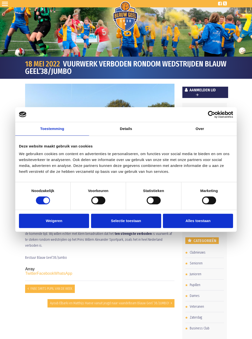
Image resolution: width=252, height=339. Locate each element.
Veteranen (197, 307)
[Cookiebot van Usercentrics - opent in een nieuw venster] (211, 114)
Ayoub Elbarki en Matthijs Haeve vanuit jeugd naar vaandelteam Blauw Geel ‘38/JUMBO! (109, 303)
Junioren (195, 274)
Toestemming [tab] (52, 129)
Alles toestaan (198, 221)
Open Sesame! (6, 3)
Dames (195, 296)
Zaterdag (196, 317)
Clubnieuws (197, 252)
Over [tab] (200, 129)
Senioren (196, 263)
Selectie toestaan (126, 221)
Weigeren (54, 221)
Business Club (199, 328)
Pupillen (195, 285)
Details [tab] (126, 129)
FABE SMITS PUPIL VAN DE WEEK (51, 289)
